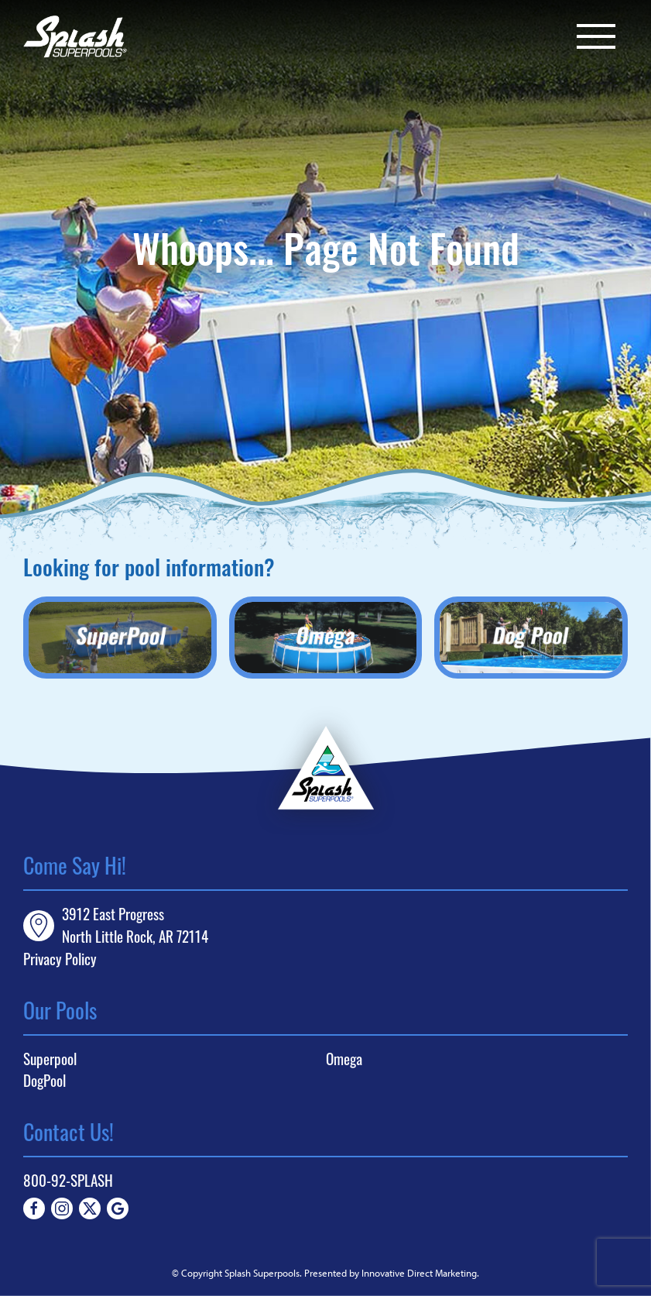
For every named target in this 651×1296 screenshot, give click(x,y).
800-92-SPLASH (68, 1180)
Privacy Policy (60, 958)
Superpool (50, 1059)
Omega (344, 1059)
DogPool (44, 1080)
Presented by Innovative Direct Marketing (390, 1273)
